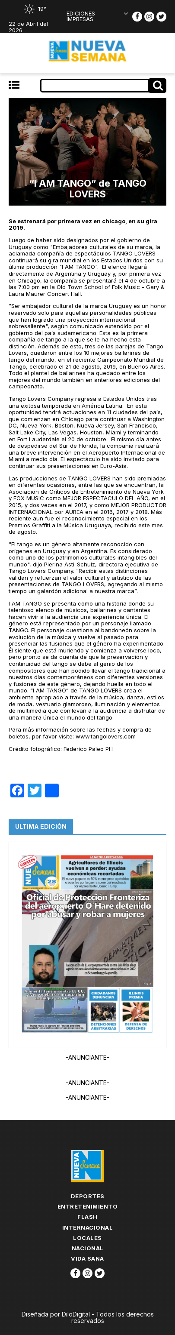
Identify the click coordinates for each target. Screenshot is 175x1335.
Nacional (88, 1248)
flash (87, 1216)
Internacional (87, 1227)
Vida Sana (87, 1258)
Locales (87, 1237)
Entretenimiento (87, 1206)
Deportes (88, 1196)
